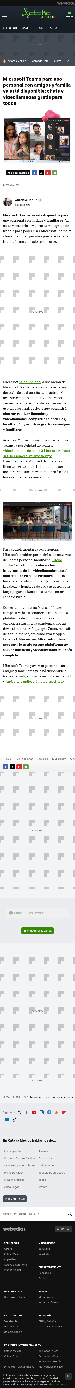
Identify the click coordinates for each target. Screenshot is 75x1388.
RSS (57, 1112)
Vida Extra (44, 1254)
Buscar (70, 1213)
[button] (28, 200)
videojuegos (11, 1187)
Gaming (27, 28)
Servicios (42, 759)
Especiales (45, 1158)
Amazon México (17, 60)
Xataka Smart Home (16, 1264)
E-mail (54, 172)
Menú (5, 16)
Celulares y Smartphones (20, 1165)
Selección (10, 28)
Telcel (42, 1180)
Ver (39, 931)
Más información (58, 1384)
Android (12, 681)
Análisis (43, 1151)
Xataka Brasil (12, 1356)
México (43, 1187)
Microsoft (60, 759)
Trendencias (11, 1321)
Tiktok (14, 1119)
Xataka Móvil (11, 1254)
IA (68, 60)
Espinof (43, 1278)
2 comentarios (20, 172)
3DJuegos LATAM (48, 1351)
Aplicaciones (25, 759)
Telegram (49, 1112)
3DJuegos (44, 1248)
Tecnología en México (52, 1172)
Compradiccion (13, 1331)
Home (41, 28)
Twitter (41, 172)
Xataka (8, 1248)
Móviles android (14, 1180)
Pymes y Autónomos (51, 1326)
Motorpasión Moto (49, 1302)
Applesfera (10, 1259)
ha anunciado (29, 382)
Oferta (57, 60)
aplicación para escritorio (43, 681)
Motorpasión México (51, 1366)
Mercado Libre (40, 60)
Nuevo (69, 16)
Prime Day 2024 (14, 1172)
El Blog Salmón (47, 1321)
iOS (68, 676)
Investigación (12, 1151)
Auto (53, 28)
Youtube (34, 1112)
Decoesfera (11, 1326)
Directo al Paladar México (19, 1366)
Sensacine (45, 1273)
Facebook (34, 172)
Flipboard (48, 172)
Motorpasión (46, 1297)
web (21, 676)
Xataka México (37, 13)
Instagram (42, 1112)
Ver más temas (15, 1199)
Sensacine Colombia (51, 1361)
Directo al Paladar (14, 1297)
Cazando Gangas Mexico (19, 1158)
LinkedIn (7, 1119)
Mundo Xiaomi (12, 1270)
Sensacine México (49, 1356)
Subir (60, 1229)
